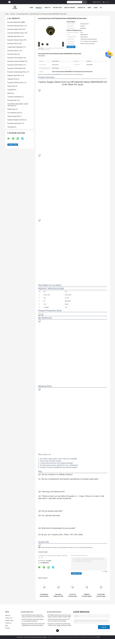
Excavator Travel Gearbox (15, 58)
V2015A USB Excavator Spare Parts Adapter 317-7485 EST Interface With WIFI (101, 595)
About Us (47, 7)
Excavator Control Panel (14, 65)
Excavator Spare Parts (22, 14)
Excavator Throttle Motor (15, 68)
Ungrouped (10, 127)
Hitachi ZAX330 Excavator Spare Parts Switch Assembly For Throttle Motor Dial (33, 616)
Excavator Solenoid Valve (15, 40)
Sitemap (7, 628)
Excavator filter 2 (12, 100)
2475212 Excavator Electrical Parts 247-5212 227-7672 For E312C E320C (59, 620)
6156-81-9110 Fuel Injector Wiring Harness (83, 547)
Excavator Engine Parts (14, 29)
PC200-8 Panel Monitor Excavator (48, 547)
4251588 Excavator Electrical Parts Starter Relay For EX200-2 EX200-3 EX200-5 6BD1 (59, 616)
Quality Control (69, 7)
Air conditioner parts (13, 113)
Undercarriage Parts (13, 116)
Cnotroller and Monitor (14, 97)
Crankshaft (10, 90)
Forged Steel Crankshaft (14, 47)
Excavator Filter (12, 54)
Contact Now (71, 46)
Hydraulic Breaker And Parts (16, 120)
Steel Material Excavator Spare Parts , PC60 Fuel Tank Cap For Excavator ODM (44, 595)
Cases (95, 7)
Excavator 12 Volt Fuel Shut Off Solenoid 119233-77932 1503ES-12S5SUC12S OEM (59, 624)
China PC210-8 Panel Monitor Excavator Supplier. (35, 637)
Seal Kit (9, 93)
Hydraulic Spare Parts (14, 36)
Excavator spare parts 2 (14, 123)
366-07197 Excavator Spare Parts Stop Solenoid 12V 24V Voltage (73, 595)
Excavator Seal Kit (12, 50)
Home (31, 7)
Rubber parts (11, 109)
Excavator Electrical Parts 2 (15, 82)
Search (84, 2)
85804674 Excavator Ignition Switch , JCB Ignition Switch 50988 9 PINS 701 (87, 595)
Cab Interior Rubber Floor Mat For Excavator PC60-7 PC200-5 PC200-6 (58, 595)
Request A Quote (97, 2)
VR (101, 7)
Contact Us (81, 7)
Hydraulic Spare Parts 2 (14, 75)
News (89, 7)
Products (39, 7)
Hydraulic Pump (12, 79)
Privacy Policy (20, 637)
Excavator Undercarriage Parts (16, 72)
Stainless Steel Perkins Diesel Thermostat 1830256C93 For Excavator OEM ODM (33, 624)
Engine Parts (11, 86)
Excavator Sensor (12, 43)
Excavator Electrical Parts (15, 26)
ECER (98, 637)
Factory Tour (57, 7)
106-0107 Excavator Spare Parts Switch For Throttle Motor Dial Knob (32, 620)
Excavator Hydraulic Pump (15, 33)
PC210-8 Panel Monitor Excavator (64, 547)
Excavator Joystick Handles (15, 61)
